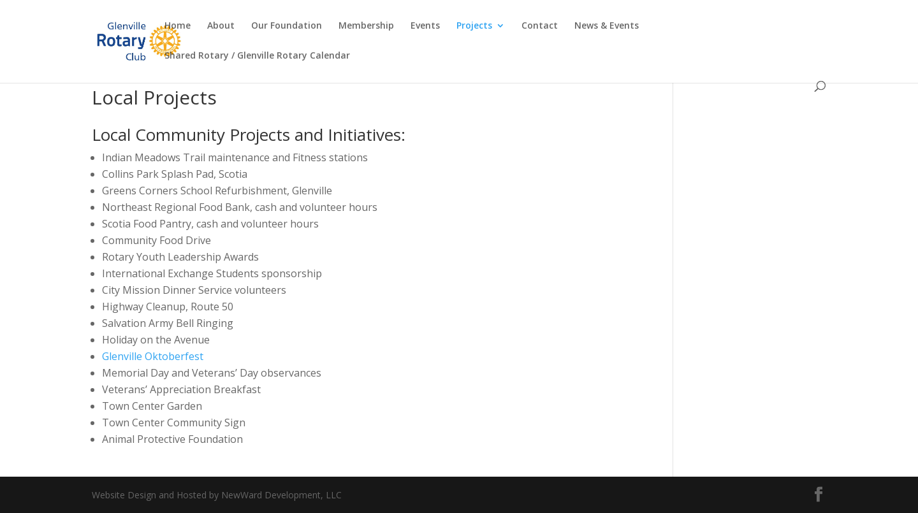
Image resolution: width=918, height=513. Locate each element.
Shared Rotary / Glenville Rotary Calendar (257, 56)
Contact (539, 26)
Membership (366, 26)
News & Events (606, 26)
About (221, 26)
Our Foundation (286, 26)
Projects (474, 26)
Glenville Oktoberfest (152, 356)
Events (425, 26)
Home (177, 26)
